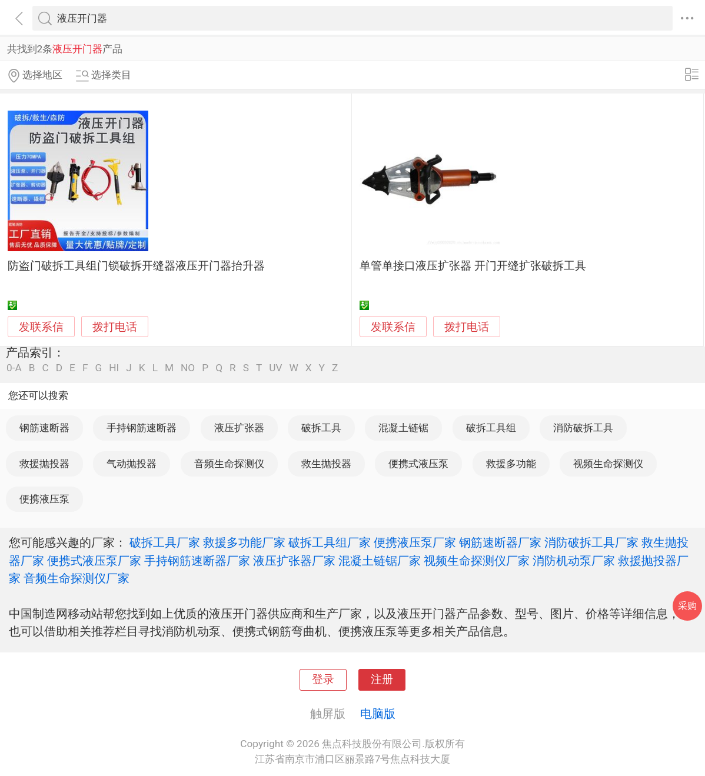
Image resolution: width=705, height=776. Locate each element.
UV (275, 368)
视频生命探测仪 (608, 463)
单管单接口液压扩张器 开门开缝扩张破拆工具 (473, 265)
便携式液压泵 (418, 463)
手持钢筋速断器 (142, 428)
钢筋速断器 (44, 428)
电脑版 (377, 714)
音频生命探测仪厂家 (76, 578)
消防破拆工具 (583, 428)
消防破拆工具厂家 (591, 542)
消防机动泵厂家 (574, 561)
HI (114, 368)
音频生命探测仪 (229, 463)
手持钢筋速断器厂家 (197, 561)
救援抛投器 (44, 463)
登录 (323, 679)
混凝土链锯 (403, 428)
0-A (14, 368)
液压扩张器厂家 (294, 561)
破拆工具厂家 (164, 542)
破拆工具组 (491, 428)
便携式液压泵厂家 (94, 561)
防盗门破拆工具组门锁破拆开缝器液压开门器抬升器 (136, 265)
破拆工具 (321, 428)
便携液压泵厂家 (415, 542)
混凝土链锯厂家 (379, 561)
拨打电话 (114, 327)
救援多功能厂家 (244, 542)
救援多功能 (511, 463)
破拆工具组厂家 (329, 542)
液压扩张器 (239, 428)
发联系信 (41, 327)
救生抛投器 (326, 463)
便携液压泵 (44, 499)
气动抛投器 (132, 463)
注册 (382, 679)
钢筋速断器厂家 (500, 542)
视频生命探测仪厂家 (477, 561)
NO (188, 368)
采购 (687, 605)
